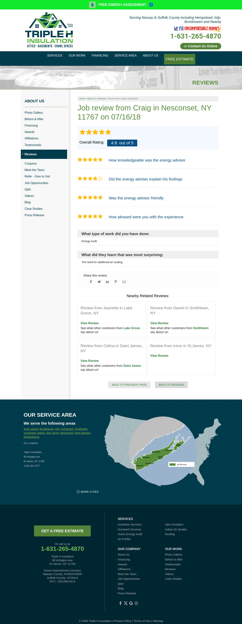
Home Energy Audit (130, 529)
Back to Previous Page (129, 380)
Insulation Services (130, 519)
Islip (57, 424)
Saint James (132, 361)
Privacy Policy (122, 616)
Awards (30, 127)
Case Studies (34, 204)
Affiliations (31, 133)
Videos (29, 191)
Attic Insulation (174, 519)
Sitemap (158, 616)
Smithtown (201, 323)
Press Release (34, 210)
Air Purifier (124, 534)
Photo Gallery (34, 108)
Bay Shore (53, 428)
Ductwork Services (129, 524)
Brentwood (66, 428)
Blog (28, 197)
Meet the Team (35, 165)
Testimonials (33, 140)
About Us (34, 96)
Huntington (67, 424)
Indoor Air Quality (176, 524)
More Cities (90, 487)
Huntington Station (34, 428)
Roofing (170, 529)
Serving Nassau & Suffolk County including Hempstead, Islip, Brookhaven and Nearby (175, 20)
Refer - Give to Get (37, 171)
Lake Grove (131, 323)
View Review (90, 318)
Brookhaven (47, 424)
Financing (31, 121)
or (200, 46)
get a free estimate (62, 526)
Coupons (31, 159)
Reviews (31, 149)
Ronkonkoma (31, 432)
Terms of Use (142, 616)
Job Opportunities (36, 178)
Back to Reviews (171, 380)
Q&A (28, 184)
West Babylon (82, 428)
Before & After (34, 114)
